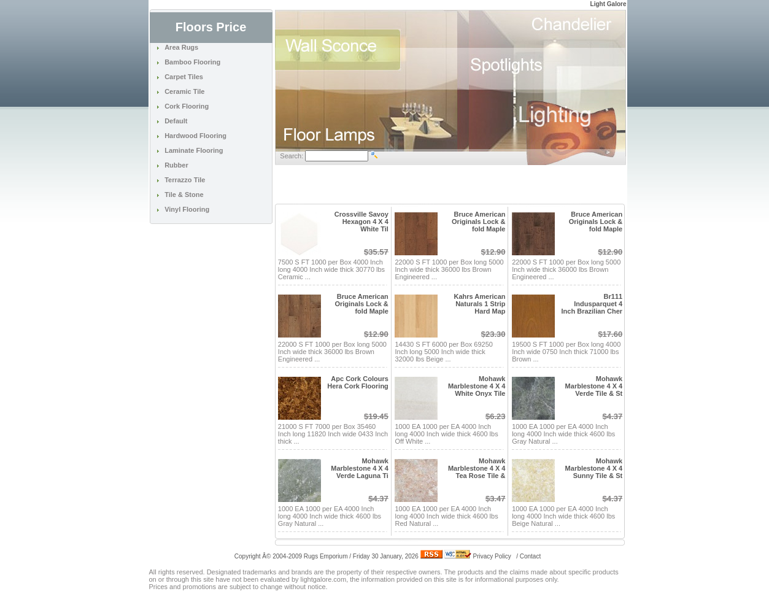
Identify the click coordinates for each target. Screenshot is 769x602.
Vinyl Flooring (186, 209)
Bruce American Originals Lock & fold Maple (478, 221)
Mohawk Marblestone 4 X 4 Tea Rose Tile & (477, 468)
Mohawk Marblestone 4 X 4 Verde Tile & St (594, 386)
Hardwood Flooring (195, 135)
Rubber (176, 165)
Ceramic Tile (184, 91)
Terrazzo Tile (184, 179)
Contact (530, 556)
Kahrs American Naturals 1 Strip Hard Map (480, 304)
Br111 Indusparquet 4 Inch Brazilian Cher (592, 304)
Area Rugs (181, 47)
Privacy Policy (492, 556)
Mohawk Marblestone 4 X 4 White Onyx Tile (477, 386)
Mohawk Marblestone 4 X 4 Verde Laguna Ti (359, 468)
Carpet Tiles (183, 76)
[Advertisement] (450, 184)
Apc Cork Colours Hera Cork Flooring (357, 382)
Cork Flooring (186, 106)
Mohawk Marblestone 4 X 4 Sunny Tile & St (594, 468)
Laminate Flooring (193, 150)
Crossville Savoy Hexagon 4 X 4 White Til (361, 221)
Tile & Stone (183, 194)
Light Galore (608, 4)
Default (175, 121)
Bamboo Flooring (192, 62)
